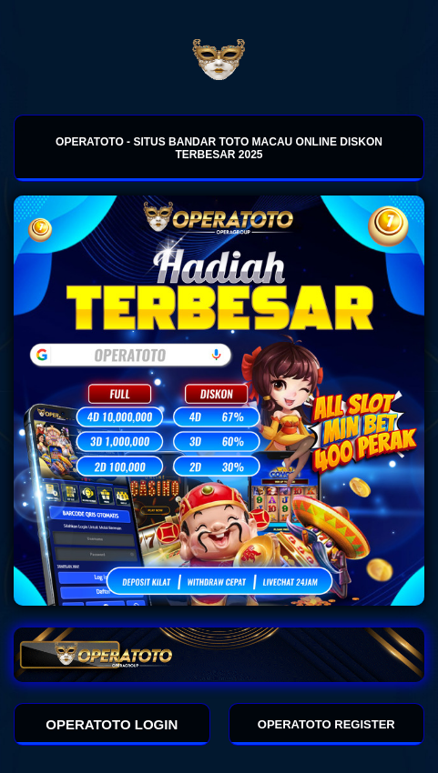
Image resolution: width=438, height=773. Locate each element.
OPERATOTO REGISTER (326, 724)
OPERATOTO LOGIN (112, 724)
